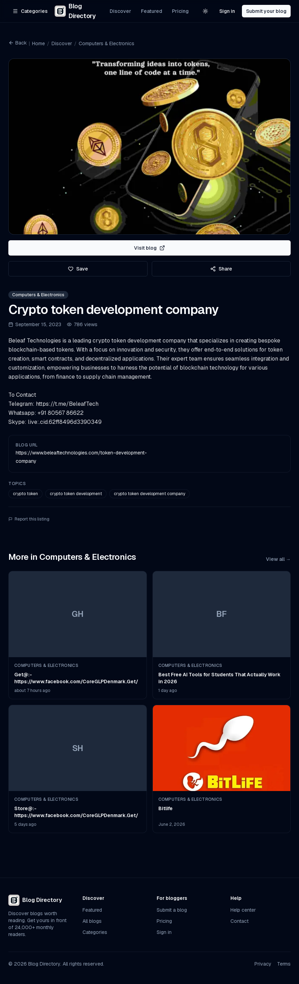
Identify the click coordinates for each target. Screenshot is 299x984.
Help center (243, 910)
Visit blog (149, 248)
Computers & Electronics (106, 43)
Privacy (263, 964)
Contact (239, 921)
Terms (284, 964)
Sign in (227, 11)
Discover (120, 11)
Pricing (180, 11)
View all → (278, 559)
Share (221, 269)
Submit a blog (172, 910)
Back (17, 43)
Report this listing (28, 519)
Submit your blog (266, 11)
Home (38, 43)
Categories (94, 932)
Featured (151, 11)
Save (78, 269)
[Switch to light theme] (205, 11)
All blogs (92, 921)
